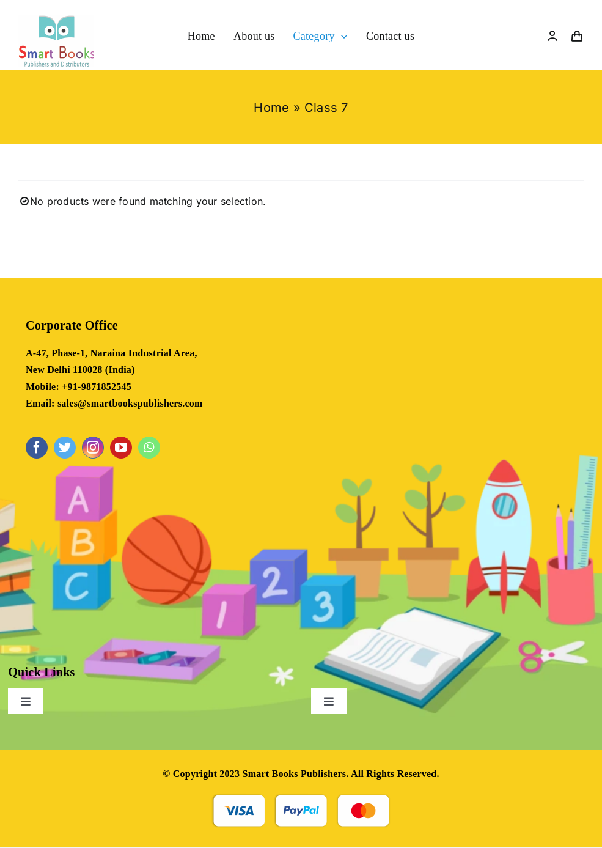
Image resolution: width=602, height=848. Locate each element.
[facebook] (37, 448)
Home (271, 107)
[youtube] (121, 448)
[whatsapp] (149, 448)
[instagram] (93, 448)
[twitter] (65, 448)
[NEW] (56, 20)
